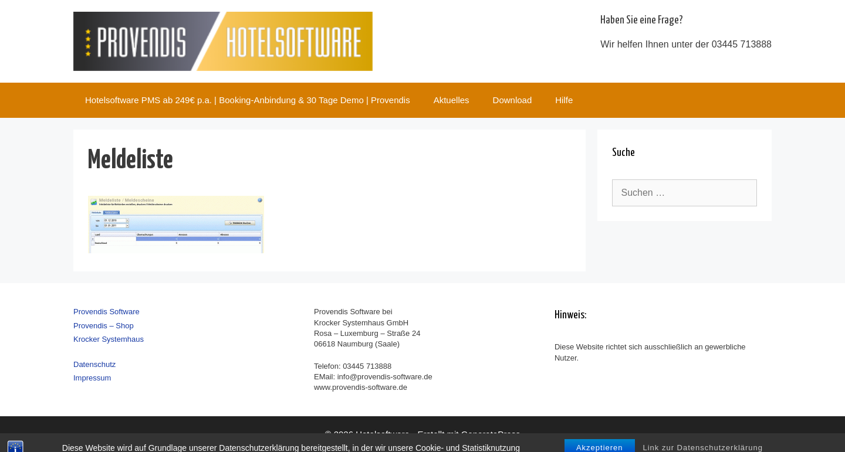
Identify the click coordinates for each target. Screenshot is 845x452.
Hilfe (564, 100)
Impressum (92, 377)
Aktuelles (451, 100)
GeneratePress (490, 434)
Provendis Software (106, 311)
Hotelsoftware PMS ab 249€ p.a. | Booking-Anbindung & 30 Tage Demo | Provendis (247, 100)
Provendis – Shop (103, 325)
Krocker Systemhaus (108, 339)
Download (512, 100)
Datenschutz (94, 364)
